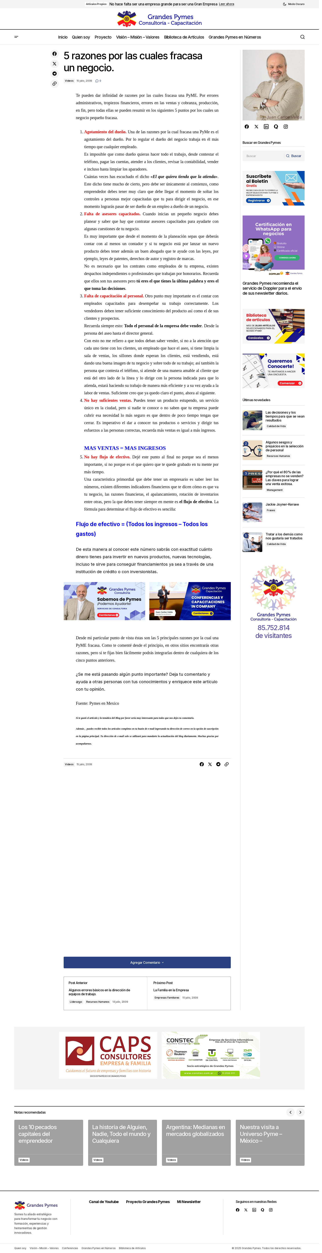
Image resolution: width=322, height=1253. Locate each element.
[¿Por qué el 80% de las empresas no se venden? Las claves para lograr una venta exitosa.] (252, 480)
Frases (271, 510)
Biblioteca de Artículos (132, 1248)
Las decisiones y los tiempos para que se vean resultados (285, 416)
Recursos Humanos (101, 1001)
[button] (294, 4)
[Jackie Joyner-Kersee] (252, 512)
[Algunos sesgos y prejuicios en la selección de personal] (252, 450)
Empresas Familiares (169, 997)
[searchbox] (263, 156)
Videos (69, 80)
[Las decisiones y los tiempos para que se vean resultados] (252, 420)
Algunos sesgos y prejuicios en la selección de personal (285, 446)
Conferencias (70, 1248)
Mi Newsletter (190, 1202)
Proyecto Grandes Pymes (149, 1202)
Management (275, 490)
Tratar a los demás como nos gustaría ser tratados (284, 536)
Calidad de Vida (276, 426)
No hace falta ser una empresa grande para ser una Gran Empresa (163, 4)
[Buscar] (293, 155)
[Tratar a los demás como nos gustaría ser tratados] (252, 542)
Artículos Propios (96, 4)
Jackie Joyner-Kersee (282, 504)
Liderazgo (79, 1001)
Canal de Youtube (105, 1202)
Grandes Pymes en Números (98, 1248)
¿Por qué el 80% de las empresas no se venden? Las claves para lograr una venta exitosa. (285, 478)
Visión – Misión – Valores (44, 1248)
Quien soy (20, 1248)
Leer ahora (226, 4)
